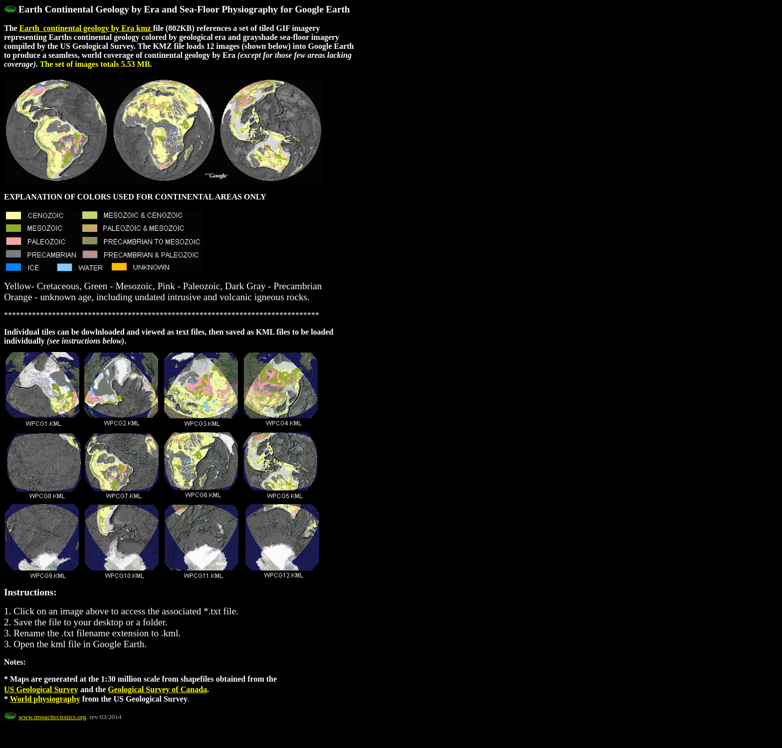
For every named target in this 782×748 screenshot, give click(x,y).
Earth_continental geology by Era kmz (86, 28)
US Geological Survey (41, 689)
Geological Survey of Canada (157, 689)
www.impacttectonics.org (52, 717)
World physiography (45, 699)
